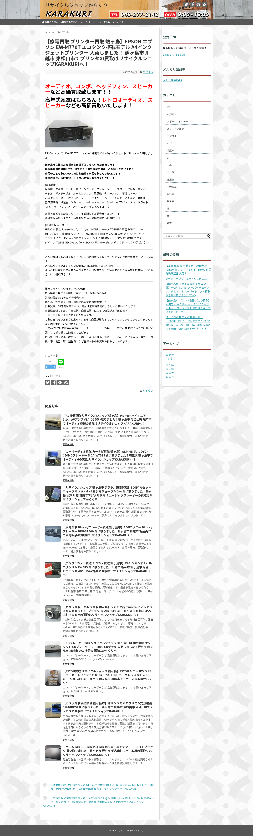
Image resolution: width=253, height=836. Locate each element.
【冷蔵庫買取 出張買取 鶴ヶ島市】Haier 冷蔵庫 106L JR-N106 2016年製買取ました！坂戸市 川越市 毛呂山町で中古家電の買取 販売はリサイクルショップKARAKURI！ (99, 786)
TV (168, 107)
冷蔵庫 (170, 150)
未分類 (170, 172)
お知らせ (172, 114)
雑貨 (169, 223)
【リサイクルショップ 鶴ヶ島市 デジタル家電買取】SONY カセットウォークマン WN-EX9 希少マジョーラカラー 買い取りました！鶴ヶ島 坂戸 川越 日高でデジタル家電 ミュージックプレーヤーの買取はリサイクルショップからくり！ (107, 493)
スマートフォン (175, 128)
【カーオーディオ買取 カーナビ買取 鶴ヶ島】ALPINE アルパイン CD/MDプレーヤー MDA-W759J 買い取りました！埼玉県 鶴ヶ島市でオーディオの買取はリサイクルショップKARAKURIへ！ (108, 455)
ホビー (170, 143)
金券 (169, 215)
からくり (148, 390)
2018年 (170, 372)
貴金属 (170, 201)
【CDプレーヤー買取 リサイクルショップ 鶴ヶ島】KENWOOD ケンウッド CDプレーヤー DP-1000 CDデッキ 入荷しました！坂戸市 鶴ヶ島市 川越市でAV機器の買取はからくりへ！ (108, 647)
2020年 (170, 365)
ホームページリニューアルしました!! (187, 278)
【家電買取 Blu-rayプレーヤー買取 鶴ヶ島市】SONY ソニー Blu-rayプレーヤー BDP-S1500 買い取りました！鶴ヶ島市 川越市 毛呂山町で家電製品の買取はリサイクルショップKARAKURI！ (107, 531)
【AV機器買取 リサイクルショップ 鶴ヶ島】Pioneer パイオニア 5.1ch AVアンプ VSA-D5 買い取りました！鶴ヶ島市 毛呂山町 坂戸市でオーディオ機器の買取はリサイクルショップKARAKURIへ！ (107, 419)
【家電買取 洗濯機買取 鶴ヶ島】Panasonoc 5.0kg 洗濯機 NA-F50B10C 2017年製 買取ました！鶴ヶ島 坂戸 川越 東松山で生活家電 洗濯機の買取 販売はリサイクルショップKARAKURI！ (98, 801)
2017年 (170, 376)
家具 (169, 157)
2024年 (170, 354)
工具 (169, 165)
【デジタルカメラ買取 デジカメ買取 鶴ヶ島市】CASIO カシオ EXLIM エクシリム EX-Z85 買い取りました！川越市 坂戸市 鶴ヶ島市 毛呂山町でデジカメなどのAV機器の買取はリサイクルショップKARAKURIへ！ (108, 569)
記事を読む (68, 444)
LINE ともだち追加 (174, 54)
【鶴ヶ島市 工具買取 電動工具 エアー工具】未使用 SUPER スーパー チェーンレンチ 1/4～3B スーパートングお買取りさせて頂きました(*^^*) (188, 289)
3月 (170, 358)
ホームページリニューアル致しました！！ (102, 22)
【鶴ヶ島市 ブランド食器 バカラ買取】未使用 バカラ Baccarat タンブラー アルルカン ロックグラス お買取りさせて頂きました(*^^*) (188, 306)
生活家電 (172, 186)
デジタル (148, 72)
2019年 (170, 369)
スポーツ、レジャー (177, 121)
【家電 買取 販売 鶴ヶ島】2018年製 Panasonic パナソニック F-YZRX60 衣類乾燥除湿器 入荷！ (188, 269)
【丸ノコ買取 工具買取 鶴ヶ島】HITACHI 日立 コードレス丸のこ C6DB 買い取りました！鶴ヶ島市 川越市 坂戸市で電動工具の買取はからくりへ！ (188, 323)
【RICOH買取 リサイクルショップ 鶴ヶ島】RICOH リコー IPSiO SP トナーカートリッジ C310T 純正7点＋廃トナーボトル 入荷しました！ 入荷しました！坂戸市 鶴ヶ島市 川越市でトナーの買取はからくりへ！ (107, 677)
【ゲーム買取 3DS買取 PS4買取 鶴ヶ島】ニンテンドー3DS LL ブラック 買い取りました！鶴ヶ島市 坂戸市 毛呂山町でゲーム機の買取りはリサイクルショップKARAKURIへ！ (108, 751)
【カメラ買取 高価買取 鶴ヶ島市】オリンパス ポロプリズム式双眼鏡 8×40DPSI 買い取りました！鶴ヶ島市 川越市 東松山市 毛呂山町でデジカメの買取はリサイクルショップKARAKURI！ (108, 707)
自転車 (170, 194)
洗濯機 (170, 179)
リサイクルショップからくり (76, 5)
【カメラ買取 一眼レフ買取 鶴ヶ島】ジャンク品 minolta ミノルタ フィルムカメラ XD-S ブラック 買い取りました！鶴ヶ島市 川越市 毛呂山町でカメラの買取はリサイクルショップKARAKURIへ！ (107, 611)
